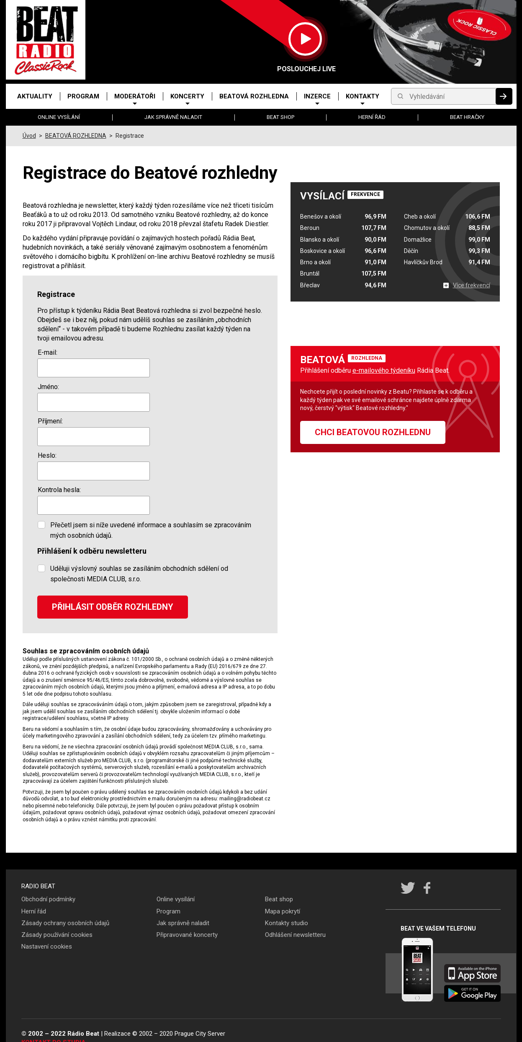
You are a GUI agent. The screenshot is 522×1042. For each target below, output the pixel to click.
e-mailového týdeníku (383, 370)
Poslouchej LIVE (305, 69)
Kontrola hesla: (59, 490)
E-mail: (47, 352)
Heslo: (47, 455)
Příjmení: (50, 421)
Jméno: (48, 387)
